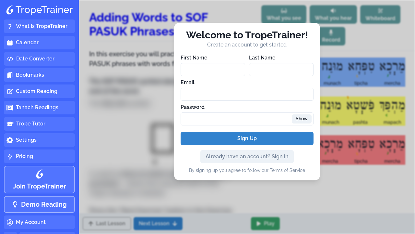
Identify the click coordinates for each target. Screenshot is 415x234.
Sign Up (247, 138)
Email (188, 82)
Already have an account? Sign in (247, 156)
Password (193, 107)
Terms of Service (287, 170)
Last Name (262, 58)
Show (302, 118)
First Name (194, 58)
